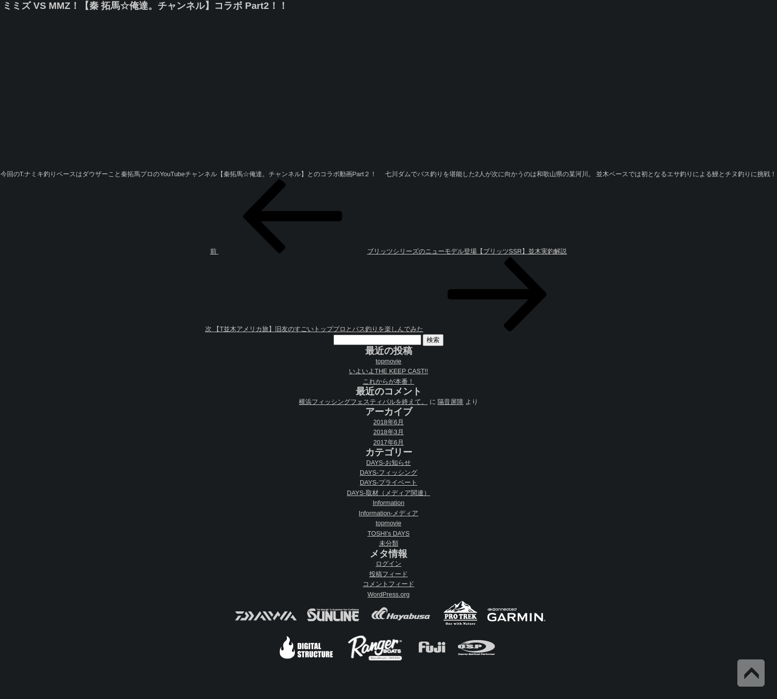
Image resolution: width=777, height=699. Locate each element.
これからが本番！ (388, 381)
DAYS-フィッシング (388, 472)
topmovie (388, 361)
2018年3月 (388, 432)
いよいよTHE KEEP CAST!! (388, 371)
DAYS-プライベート (388, 482)
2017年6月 (388, 442)
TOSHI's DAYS (388, 533)
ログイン (388, 563)
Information (388, 502)
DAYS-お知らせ (388, 462)
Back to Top (751, 673)
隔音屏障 (450, 401)
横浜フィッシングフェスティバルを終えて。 (363, 401)
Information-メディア (388, 513)
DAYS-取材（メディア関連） (388, 493)
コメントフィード (388, 584)
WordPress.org (388, 594)
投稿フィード (388, 574)
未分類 (388, 543)
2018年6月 (388, 422)
